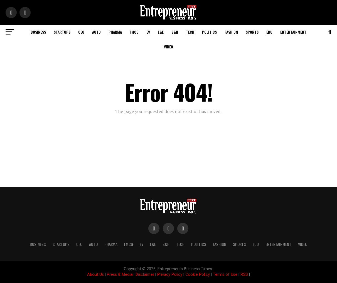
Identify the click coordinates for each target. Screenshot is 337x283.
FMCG (134, 32)
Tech (190, 32)
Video (168, 47)
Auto (96, 32)
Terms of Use (225, 274)
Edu (269, 32)
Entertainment (293, 32)
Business (38, 32)
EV (148, 32)
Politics (209, 32)
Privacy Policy (169, 274)
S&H (174, 32)
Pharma (115, 32)
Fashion (231, 32)
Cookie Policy (197, 274)
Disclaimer (145, 274)
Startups (62, 32)
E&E (161, 32)
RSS (244, 274)
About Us (95, 274)
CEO (81, 32)
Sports (252, 32)
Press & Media (119, 274)
